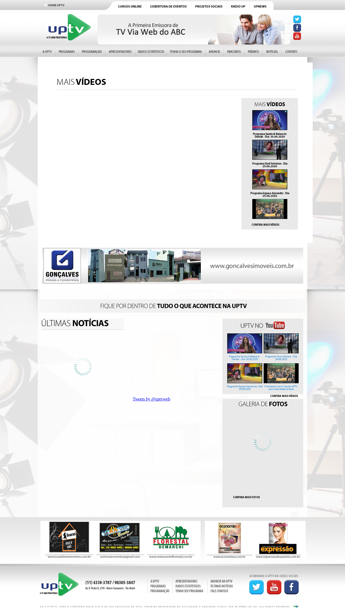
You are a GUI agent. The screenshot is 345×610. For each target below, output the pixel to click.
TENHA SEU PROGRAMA (189, 591)
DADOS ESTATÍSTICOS (188, 586)
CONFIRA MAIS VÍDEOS (265, 224)
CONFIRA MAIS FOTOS (246, 497)
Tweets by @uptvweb (151, 399)
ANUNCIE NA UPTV (221, 581)
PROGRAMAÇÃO (160, 591)
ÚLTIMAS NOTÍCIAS (222, 586)
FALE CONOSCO (219, 591)
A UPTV (154, 581)
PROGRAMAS (158, 586)
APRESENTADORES (186, 581)
